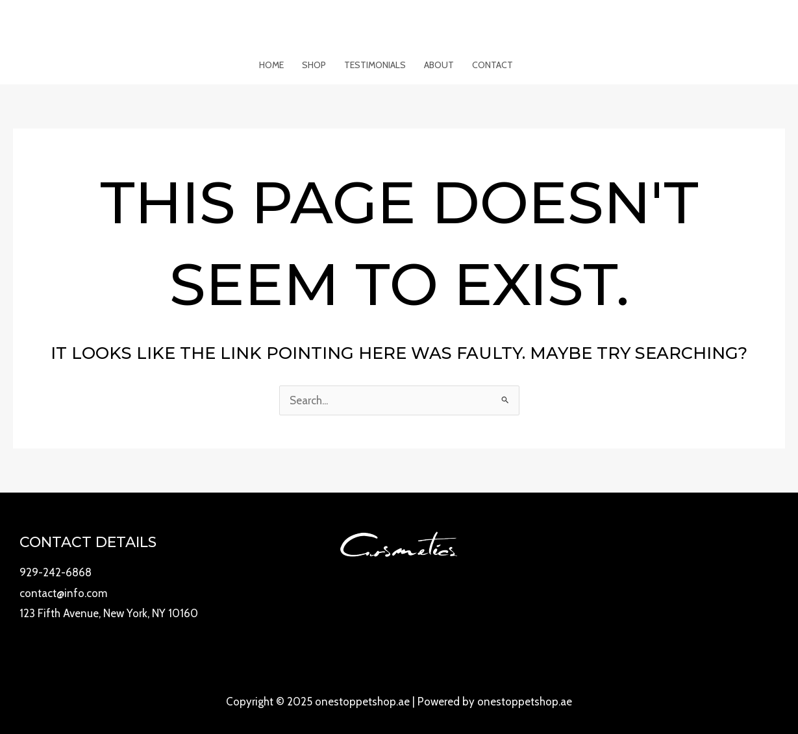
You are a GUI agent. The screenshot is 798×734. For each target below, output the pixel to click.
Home (271, 65)
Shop (314, 65)
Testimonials (375, 65)
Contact (492, 65)
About (439, 65)
